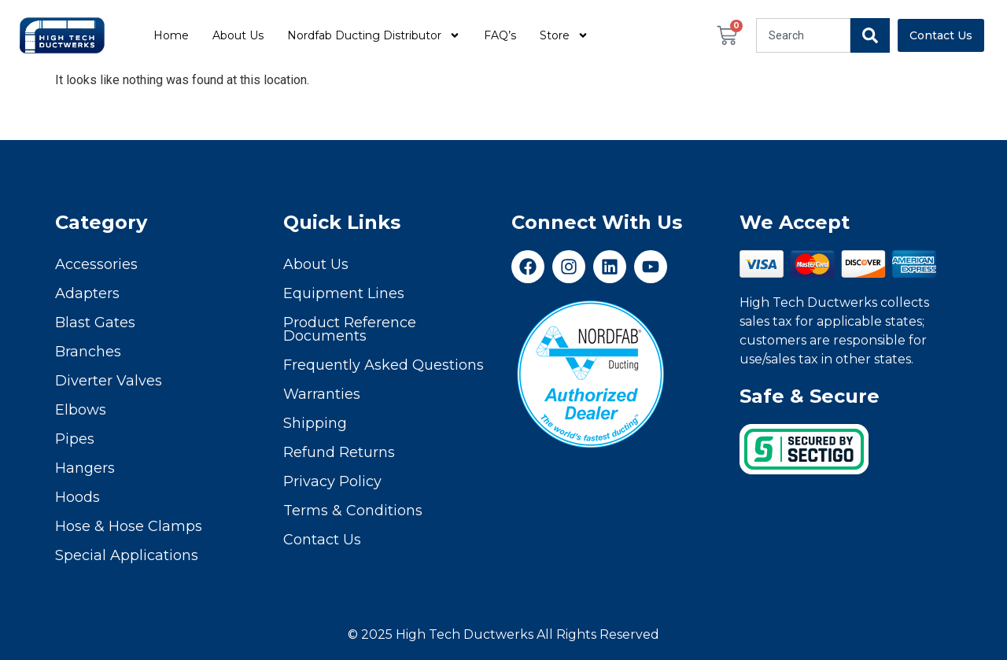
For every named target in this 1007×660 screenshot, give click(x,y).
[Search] (870, 35)
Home (171, 35)
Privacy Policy (332, 481)
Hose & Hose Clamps (128, 526)
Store (564, 35)
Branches (88, 351)
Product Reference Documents (349, 329)
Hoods (77, 497)
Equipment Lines (343, 293)
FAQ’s (500, 35)
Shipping (315, 423)
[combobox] (803, 35)
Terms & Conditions (352, 510)
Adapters (87, 293)
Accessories (96, 264)
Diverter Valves (108, 380)
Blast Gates (95, 322)
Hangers (85, 468)
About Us (238, 35)
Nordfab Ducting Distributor (373, 35)
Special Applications (126, 555)
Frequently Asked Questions (383, 365)
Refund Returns (339, 452)
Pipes (74, 439)
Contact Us (322, 539)
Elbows (80, 409)
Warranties (321, 394)
